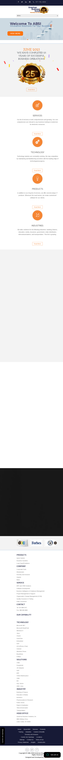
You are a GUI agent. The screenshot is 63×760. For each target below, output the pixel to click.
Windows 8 (20, 630)
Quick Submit (21, 558)
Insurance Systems (22, 560)
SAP (18, 643)
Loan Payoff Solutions (23, 563)
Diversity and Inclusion (23, 574)
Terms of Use (40, 739)
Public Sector (20, 702)
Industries (28, 732)
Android (19, 649)
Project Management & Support (26, 593)
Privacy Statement (23, 742)
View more (15, 33)
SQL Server (20, 683)
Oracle (19, 636)
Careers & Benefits (39, 732)
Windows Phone (21, 651)
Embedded (20, 641)
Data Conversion (22, 601)
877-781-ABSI (39, 2)
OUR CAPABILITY (24, 614)
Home (19, 729)
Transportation (21, 710)
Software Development (23, 588)
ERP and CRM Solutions (24, 586)
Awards (19, 577)
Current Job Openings (2, 736)
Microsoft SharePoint (23, 628)
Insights (33, 742)
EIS (18, 681)
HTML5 (19, 656)
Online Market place (22, 675)
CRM (18, 662)
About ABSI (27, 729)
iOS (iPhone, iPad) (22, 646)
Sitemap (22, 739)
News (18, 580)
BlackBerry (20, 654)
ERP (18, 673)
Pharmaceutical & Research (25, 700)
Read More (31, 89)
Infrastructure (20, 572)
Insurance (19, 697)
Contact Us (30, 739)
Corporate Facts (21, 569)
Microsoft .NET (21, 625)
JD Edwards (20, 668)
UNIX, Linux (20, 686)
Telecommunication (22, 708)
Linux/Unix (20, 638)
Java (18, 633)
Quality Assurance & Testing (25, 599)
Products (42, 729)
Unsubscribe (41, 742)
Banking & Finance (22, 692)
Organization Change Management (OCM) (29, 596)
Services (35, 729)
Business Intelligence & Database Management (30, 591)
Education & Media (22, 695)
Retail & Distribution (22, 705)
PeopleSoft (20, 665)
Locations (39, 737)
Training (20, 732)
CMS (18, 678)
